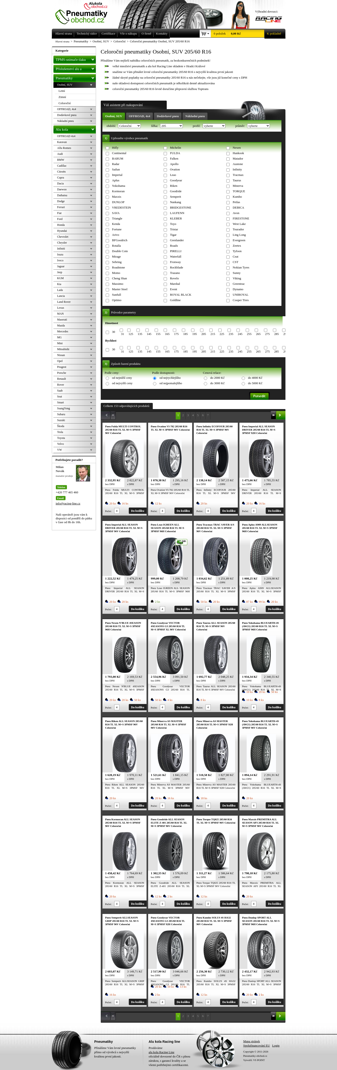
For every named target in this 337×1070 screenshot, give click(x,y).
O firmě (146, 33)
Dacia (60, 183)
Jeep (59, 272)
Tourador (238, 229)
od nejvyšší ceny (122, 383)
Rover (60, 384)
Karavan (62, 142)
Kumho (237, 196)
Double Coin (120, 251)
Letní (62, 91)
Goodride (176, 191)
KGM (60, 278)
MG (59, 337)
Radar (115, 164)
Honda (61, 225)
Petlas (236, 202)
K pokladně (272, 34)
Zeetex (237, 245)
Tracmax (238, 175)
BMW (60, 159)
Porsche (61, 372)
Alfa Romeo (64, 148)
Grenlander (177, 240)
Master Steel (119, 289)
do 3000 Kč (217, 383)
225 (221, 334)
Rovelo (174, 278)
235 (231, 334)
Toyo (173, 224)
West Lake (239, 224)
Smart (60, 402)
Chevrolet (62, 236)
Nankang (175, 202)
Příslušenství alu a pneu (76, 69)
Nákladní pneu (195, 116)
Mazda (61, 325)
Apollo (174, 164)
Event (173, 289)
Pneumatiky (76, 77)
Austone (238, 164)
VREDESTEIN (121, 207)
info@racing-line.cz (68, 503)
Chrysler (62, 242)
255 (249, 334)
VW (59, 449)
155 (158, 334)
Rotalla (116, 245)
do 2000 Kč (217, 377)
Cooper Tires (241, 300)
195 (194, 334)
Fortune (117, 229)
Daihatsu (62, 195)
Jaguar (61, 266)
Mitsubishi (63, 349)
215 (212, 334)
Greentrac (239, 283)
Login (276, 1045)
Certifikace (108, 33)
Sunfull (116, 294)
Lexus (60, 307)
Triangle (117, 218)
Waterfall (175, 256)
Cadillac (62, 165)
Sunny (237, 273)
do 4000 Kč (255, 377)
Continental (119, 153)
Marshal (175, 283)
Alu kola (76, 128)
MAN (60, 313)
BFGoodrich (119, 240)
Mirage (116, 256)
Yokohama (118, 185)
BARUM (117, 158)
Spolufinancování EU (256, 1045)
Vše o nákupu (128, 33)
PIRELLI (175, 251)
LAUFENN (177, 213)
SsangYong (63, 408)
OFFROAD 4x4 (66, 136)
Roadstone (118, 267)
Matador (238, 158)
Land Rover (64, 301)
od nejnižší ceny (122, 377)
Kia (59, 284)
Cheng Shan (119, 278)
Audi (60, 154)
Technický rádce (87, 33)
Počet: (108, 511)
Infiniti (61, 248)
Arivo (115, 234)
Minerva (238, 185)
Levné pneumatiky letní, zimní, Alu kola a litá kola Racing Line (85, 12)
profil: (197, 126)
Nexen (237, 147)
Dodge (61, 201)
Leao (173, 175)
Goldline (175, 300)
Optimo (117, 300)
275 (267, 334)
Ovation (175, 169)
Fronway (175, 262)
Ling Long (239, 234)
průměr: (240, 126)
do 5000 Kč (255, 383)
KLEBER (176, 218)
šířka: (155, 126)
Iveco (60, 260)
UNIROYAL (240, 294)
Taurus (237, 180)
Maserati (62, 319)
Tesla (60, 432)
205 (203, 334)
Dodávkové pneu (168, 116)
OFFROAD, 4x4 (139, 116)
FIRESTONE (241, 218)
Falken (174, 158)
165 (167, 334)
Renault (61, 378)
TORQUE (239, 191)
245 (240, 334)
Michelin (175, 147)
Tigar (173, 234)
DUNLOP (118, 202)
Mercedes (62, 331)
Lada (60, 290)
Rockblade (176, 267)
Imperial (117, 175)
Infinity (237, 169)
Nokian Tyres (241, 267)
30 (113, 332)
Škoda (60, 426)
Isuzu (60, 254)
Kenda (116, 224)
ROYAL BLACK (180, 294)
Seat (59, 396)
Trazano (175, 273)
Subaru (61, 414)
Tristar (174, 229)
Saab (60, 390)
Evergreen (239, 240)
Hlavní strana (63, 41)
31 (122, 334)
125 (130, 334)
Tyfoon (237, 251)
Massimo (117, 283)
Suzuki (61, 420)
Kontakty (161, 33)
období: (112, 126)
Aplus (115, 180)
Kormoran (118, 191)
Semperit (175, 196)
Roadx (174, 245)
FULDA (175, 153)
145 (149, 334)
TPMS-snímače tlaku (76, 59)
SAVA (116, 213)
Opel (60, 361)
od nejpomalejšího (170, 383)
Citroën (61, 171)
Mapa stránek (251, 1041)
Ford (60, 219)
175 (176, 334)
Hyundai (62, 230)
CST (235, 262)
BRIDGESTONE (180, 207)
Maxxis (116, 196)
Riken (173, 185)
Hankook (238, 153)
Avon (236, 213)
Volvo (60, 444)
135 (140, 334)
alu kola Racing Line (162, 1052)
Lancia (61, 296)
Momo (116, 273)
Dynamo (238, 289)
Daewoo (62, 189)
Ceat (235, 256)
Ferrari (61, 207)
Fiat (59, 213)
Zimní (62, 97)
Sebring (117, 262)
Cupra (60, 177)
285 (276, 334)
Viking (237, 278)
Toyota (61, 438)
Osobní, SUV (113, 116)
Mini (60, 343)
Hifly (115, 147)
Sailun (116, 169)
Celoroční (65, 103)
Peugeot (61, 367)
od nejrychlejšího (170, 377)
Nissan (61, 355)
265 (258, 334)
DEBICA (238, 207)
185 (185, 334)
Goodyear (176, 180)
